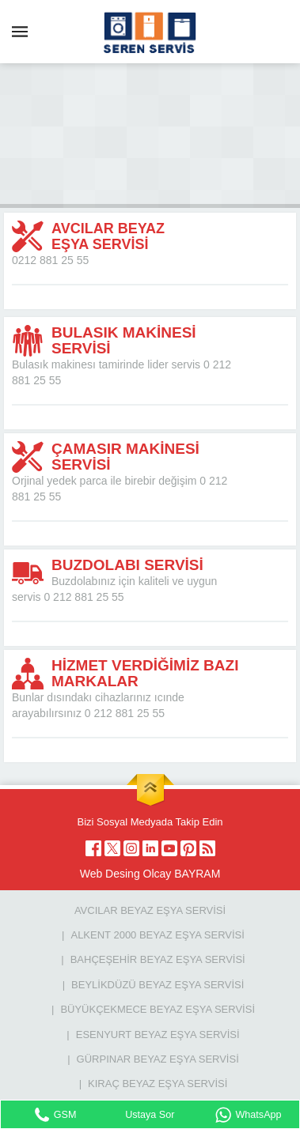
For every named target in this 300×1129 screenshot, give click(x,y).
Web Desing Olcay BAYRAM (150, 873)
